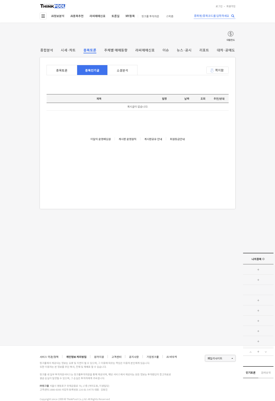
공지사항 (134, 356)
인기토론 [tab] (251, 372)
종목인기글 (92, 70)
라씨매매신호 (97, 16)
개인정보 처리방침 (76, 356)
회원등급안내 (177, 139)
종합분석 (46, 49)
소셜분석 (122, 70)
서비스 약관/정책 (49, 356)
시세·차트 (68, 49)
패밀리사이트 (220, 358)
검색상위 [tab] (266, 372)
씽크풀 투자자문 (150, 16)
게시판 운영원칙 (127, 139)
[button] (250, 352)
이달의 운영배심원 (100, 139)
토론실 (116, 16)
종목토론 (89, 49)
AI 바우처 (171, 356)
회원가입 (230, 6)
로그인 (219, 6)
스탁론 (170, 16)
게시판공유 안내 (153, 139)
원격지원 (99, 356)
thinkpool (53, 6)
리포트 (204, 49)
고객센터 (116, 356)
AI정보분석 (57, 16)
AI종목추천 (77, 16)
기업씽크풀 (153, 356)
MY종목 (130, 16)
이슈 (165, 49)
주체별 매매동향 (116, 49)
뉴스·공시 (184, 49)
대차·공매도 (226, 49)
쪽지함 (219, 70)
